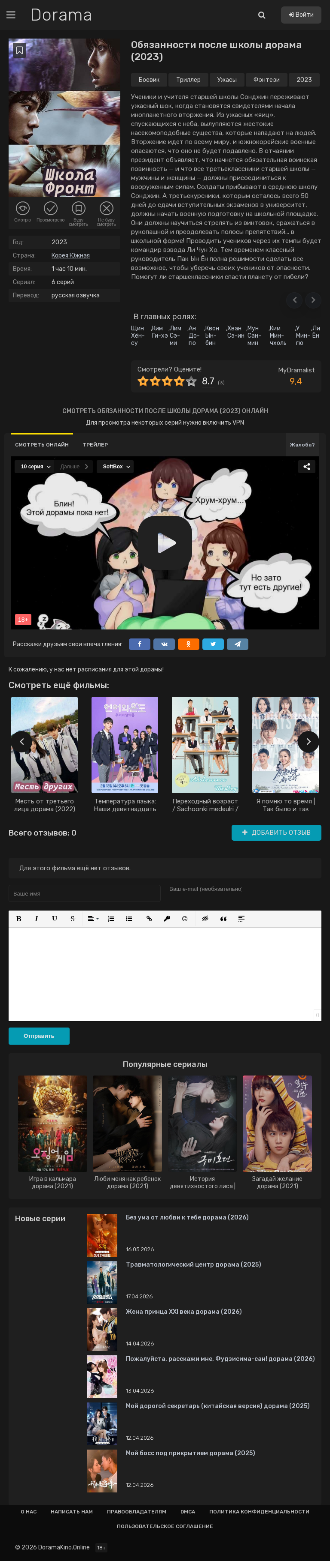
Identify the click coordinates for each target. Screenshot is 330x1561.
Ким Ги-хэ (160, 332)
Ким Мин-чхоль (278, 336)
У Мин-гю (303, 336)
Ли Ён (316, 332)
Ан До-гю (194, 336)
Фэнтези (267, 80)
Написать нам (72, 1512)
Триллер (188, 80)
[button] (294, 300)
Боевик (149, 80)
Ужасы (227, 80)
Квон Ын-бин (212, 336)
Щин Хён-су (138, 336)
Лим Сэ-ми (175, 336)
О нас (29, 1512)
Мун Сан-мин (254, 336)
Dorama (61, 15)
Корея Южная (71, 255)
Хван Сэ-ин (235, 332)
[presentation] (21, 741)
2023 (304, 80)
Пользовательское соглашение (165, 1526)
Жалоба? (302, 445)
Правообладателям (136, 1512)
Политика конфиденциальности (259, 1512)
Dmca (187, 1512)
